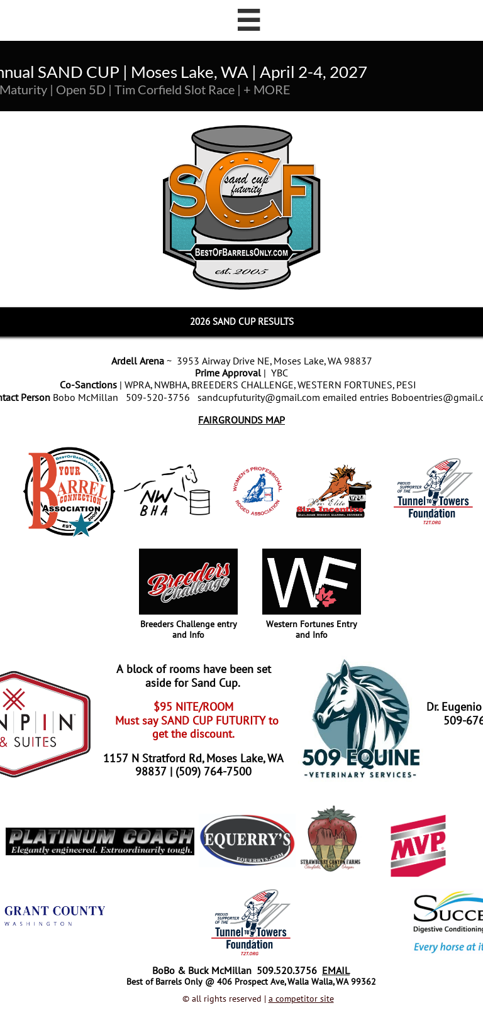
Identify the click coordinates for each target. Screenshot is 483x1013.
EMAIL (336, 970)
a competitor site (301, 998)
